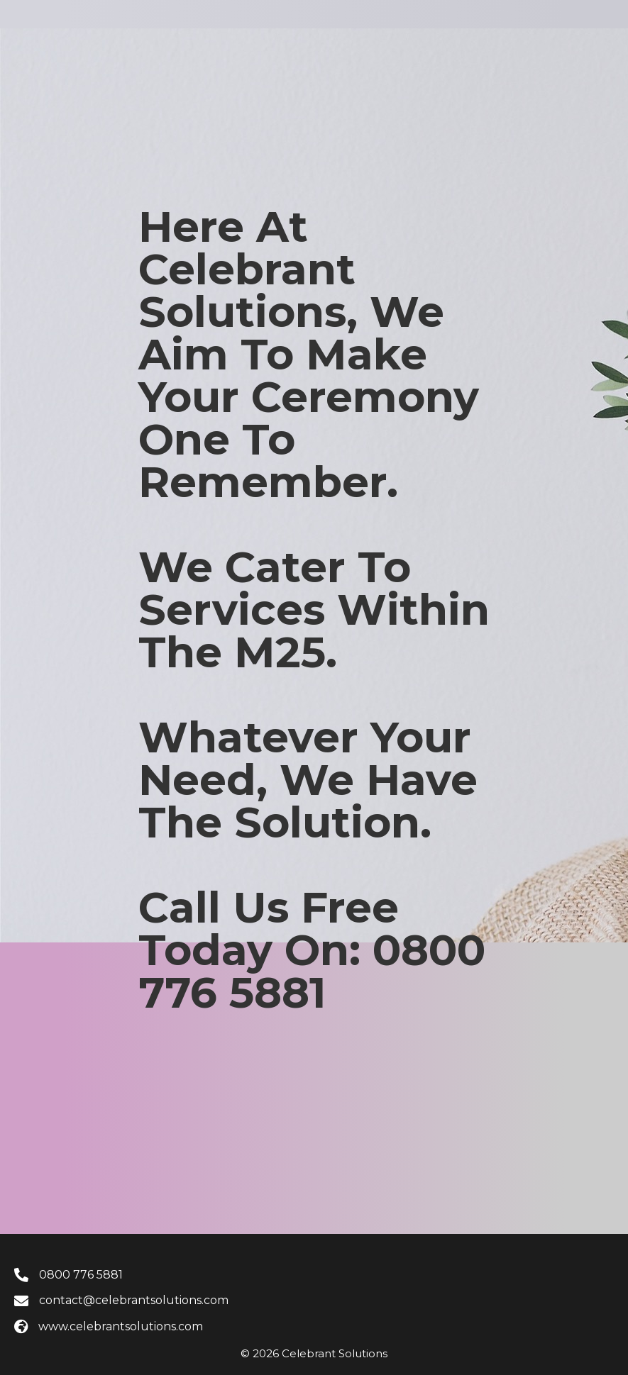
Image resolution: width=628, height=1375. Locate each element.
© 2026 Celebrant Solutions (314, 1353)
